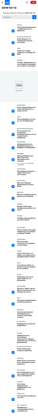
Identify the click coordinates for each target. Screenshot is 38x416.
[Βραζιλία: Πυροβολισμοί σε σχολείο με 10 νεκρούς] (26, 197)
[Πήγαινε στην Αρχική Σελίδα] (7, 2)
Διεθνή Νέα (21, 105)
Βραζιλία (20, 192)
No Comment (21, 405)
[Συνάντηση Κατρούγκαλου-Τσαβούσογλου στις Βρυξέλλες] (26, 386)
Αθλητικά (20, 393)
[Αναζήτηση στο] (19, 17)
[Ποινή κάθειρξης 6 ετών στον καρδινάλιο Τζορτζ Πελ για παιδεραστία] (26, 374)
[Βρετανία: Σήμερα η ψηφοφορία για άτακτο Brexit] (26, 185)
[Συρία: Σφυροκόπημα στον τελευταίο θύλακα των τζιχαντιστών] (26, 110)
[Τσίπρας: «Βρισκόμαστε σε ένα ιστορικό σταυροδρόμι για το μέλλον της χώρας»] (26, 65)
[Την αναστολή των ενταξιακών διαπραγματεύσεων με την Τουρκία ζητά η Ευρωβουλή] (26, 134)
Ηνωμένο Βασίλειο (24, 36)
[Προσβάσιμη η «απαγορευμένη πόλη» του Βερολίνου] (26, 410)
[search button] (34, 17)
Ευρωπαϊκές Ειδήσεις (25, 128)
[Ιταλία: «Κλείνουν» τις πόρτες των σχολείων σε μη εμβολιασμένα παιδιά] (26, 256)
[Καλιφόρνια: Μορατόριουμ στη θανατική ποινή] (26, 302)
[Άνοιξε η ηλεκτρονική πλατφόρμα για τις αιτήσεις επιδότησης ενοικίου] (26, 314)
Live (33, 2)
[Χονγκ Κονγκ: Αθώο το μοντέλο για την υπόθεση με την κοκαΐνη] (26, 267)
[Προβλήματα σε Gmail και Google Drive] (26, 326)
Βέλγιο (19, 25)
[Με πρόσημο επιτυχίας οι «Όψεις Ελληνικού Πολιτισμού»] (26, 173)
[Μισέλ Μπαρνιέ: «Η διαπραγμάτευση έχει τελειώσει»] (26, 41)
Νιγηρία (20, 204)
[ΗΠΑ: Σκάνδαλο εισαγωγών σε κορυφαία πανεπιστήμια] (26, 244)
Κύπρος (20, 215)
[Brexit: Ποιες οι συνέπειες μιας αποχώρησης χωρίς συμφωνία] (26, 363)
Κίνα (18, 263)
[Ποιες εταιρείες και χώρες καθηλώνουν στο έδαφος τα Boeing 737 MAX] (26, 232)
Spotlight (20, 153)
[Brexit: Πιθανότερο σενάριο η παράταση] (26, 351)
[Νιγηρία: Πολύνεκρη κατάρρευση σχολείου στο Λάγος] (26, 209)
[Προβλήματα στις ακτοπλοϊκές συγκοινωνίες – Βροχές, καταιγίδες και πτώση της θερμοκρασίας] (26, 339)
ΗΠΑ (18, 48)
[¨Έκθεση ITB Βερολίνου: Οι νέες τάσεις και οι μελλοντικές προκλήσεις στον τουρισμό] (26, 160)
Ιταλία (19, 251)
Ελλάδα (20, 60)
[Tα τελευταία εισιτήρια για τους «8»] (26, 398)
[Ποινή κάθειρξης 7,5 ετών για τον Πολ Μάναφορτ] (26, 121)
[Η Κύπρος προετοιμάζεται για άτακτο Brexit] (26, 220)
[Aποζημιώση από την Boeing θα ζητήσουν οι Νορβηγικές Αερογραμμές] (26, 146)
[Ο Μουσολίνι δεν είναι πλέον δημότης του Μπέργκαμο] (26, 279)
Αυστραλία (21, 370)
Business (20, 309)
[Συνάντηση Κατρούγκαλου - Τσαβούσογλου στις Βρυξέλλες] (26, 29)
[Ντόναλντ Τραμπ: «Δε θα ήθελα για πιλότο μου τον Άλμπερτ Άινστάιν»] (26, 291)
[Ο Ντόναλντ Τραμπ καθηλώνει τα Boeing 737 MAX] (26, 53)
